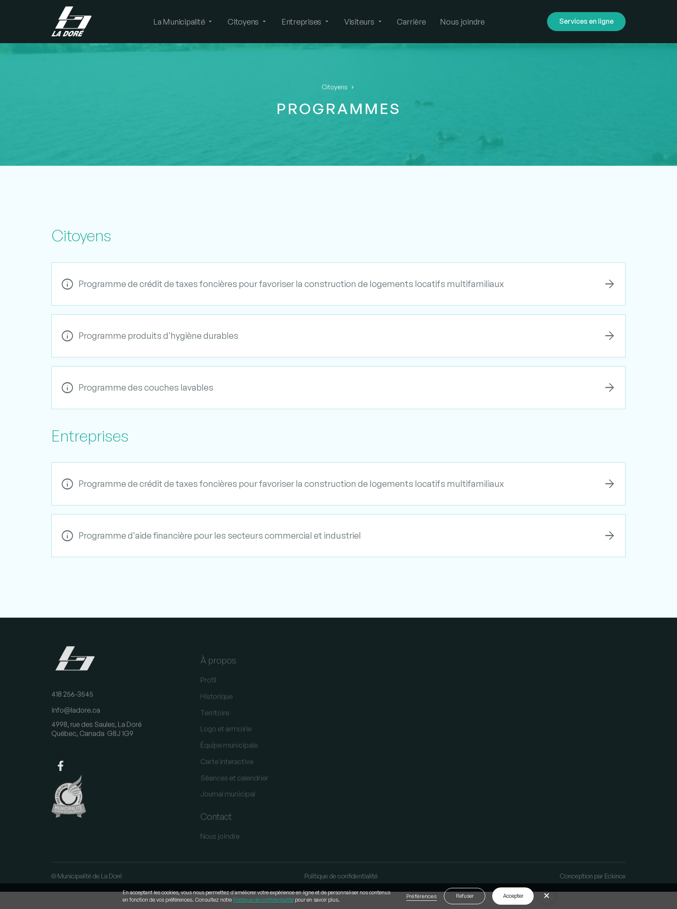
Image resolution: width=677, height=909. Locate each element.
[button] (183, 21)
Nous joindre (462, 21)
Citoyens (335, 87)
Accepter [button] (513, 896)
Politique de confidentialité (263, 899)
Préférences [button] (421, 896)
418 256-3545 (72, 704)
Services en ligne (586, 21)
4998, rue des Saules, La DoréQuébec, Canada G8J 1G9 (96, 739)
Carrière (411, 21)
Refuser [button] (465, 896)
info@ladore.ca (75, 720)
